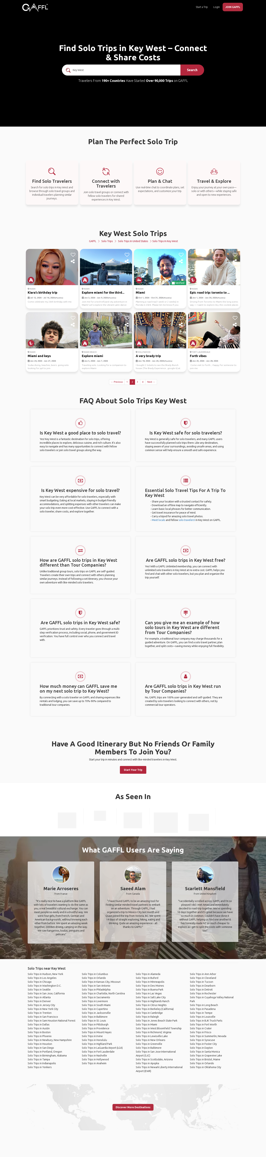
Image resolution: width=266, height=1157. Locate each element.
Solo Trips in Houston (40, 1043)
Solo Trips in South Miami (96, 1005)
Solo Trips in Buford (147, 977)
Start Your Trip (133, 769)
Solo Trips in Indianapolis (42, 1063)
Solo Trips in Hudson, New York (45, 974)
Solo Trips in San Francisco (43, 1016)
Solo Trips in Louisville (202, 1016)
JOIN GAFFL (232, 7)
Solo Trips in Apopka (147, 1063)
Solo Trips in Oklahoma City (205, 1067)
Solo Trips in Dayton (201, 1047)
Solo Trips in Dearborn (202, 985)
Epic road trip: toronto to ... (210, 292)
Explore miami (92, 356)
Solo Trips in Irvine (92, 1036)
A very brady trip (148, 356)
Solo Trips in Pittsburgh (95, 1024)
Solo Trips (107, 241)
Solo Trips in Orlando (94, 977)
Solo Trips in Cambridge (149, 1012)
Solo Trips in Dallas (39, 1024)
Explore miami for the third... (103, 292)
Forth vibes (198, 356)
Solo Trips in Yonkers (40, 1067)
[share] (73, 261)
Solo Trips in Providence (95, 1028)
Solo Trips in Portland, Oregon (45, 1051)
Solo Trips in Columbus (95, 974)
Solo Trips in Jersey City (41, 1005)
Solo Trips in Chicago (40, 981)
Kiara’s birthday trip (42, 292)
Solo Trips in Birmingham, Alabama (47, 1055)
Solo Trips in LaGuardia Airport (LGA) (102, 1047)
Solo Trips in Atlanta (39, 997)
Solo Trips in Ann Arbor (203, 974)
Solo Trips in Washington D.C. (44, 985)
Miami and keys (39, 356)
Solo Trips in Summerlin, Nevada (208, 1036)
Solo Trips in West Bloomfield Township (159, 1028)
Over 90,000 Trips (159, 80)
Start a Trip (202, 7)
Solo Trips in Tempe (201, 1012)
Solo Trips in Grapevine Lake (206, 1055)
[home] (35, 7)
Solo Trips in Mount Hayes (97, 1032)
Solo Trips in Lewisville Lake (152, 1036)
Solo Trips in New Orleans (150, 1040)
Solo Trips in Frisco (200, 1032)
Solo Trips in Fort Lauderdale (98, 1051)
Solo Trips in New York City (43, 1009)
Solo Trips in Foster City (203, 1043)
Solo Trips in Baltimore (95, 1016)
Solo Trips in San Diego (41, 1047)
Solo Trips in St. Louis (94, 1020)
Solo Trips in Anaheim (94, 1063)
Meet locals (158, 520)
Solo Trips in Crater (201, 1028)
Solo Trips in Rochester (203, 993)
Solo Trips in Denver (39, 1001)
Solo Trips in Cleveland (203, 977)
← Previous (117, 382)
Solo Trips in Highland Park (97, 1043)
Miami (140, 292)
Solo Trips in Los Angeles (42, 977)
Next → (151, 382)
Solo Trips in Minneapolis (150, 981)
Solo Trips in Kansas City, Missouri (101, 981)
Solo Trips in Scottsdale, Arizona (154, 1059)
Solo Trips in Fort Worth (203, 1024)
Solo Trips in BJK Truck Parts (206, 1020)
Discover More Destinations (133, 1107)
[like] (73, 254)
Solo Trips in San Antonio (96, 985)
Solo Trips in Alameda (148, 974)
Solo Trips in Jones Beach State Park (156, 1020)
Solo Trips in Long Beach (204, 1005)
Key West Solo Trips (133, 233)
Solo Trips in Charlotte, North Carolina (103, 993)
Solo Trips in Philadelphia (96, 989)
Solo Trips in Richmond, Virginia (153, 1032)
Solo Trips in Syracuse (202, 1040)
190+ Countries (113, 80)
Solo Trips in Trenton (40, 1012)
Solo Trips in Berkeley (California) (155, 1009)
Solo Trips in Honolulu (94, 1040)
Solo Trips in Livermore (95, 1001)
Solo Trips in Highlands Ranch (152, 1001)
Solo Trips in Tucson (201, 981)
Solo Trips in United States (133, 241)
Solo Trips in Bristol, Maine (205, 1059)
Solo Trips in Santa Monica (205, 1051)
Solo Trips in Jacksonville (96, 1012)
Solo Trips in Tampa (39, 1059)
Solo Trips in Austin (39, 1028)
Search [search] (192, 70)
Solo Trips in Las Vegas (149, 993)
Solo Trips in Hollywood (95, 1059)
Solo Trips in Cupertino (95, 1009)
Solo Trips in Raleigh (147, 1016)
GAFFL (92, 241)
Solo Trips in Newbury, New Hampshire (50, 1040)
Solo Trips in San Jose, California (46, 993)
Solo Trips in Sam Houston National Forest (51, 1020)
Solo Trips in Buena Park (149, 989)
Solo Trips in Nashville (94, 1055)
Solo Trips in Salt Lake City (151, 997)
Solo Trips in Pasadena (203, 1009)
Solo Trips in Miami (146, 1024)
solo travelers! (187, 520)
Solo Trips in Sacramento (96, 997)
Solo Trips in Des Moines (150, 985)
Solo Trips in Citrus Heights (151, 1005)
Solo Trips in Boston (39, 1032)
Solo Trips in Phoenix (40, 1036)
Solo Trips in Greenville (149, 1043)
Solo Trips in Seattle (39, 989)
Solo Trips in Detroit (201, 989)
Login (216, 7)
